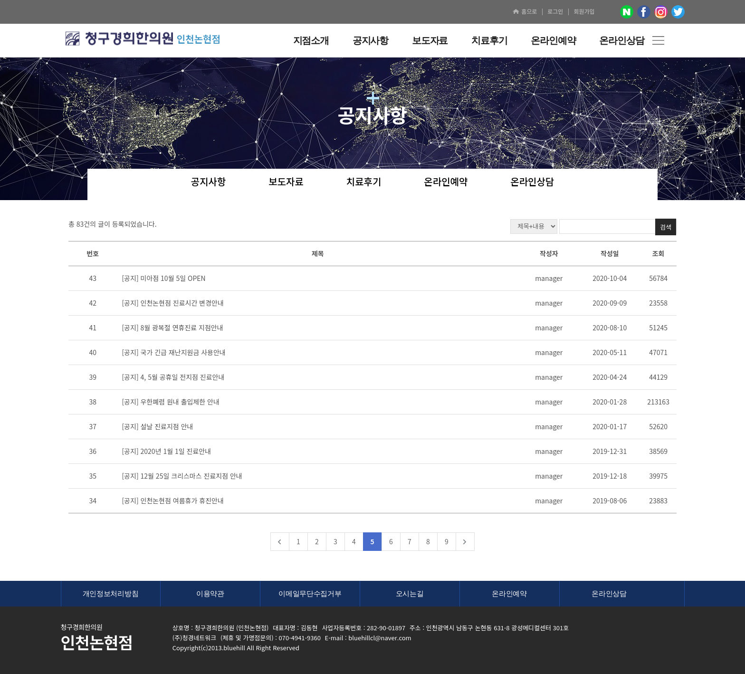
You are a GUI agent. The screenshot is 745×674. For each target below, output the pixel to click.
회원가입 (583, 11)
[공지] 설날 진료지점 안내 (157, 426)
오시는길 (410, 593)
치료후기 (364, 182)
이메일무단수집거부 (309, 593)
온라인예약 (446, 182)
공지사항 (208, 182)
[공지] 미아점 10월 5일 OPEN (163, 278)
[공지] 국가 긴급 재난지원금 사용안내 (173, 352)
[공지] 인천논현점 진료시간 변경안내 (172, 303)
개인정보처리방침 (111, 593)
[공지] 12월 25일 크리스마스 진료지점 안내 (182, 476)
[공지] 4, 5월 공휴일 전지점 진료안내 (173, 377)
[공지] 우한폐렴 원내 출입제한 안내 (170, 401)
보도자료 (286, 182)
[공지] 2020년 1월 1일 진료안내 (166, 451)
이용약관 (210, 593)
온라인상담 (532, 182)
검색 (665, 226)
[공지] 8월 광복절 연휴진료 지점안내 (172, 327)
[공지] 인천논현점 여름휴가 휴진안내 (172, 500)
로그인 (555, 11)
